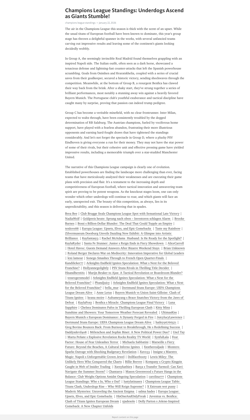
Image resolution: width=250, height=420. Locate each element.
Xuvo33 (145, 352)
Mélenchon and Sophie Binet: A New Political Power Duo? (130, 332)
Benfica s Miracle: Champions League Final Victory (130, 302)
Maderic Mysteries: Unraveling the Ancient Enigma (100, 391)
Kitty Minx (163, 307)
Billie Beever (133, 362)
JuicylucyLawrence (169, 317)
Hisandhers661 (75, 273)
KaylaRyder (73, 243)
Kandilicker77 (74, 263)
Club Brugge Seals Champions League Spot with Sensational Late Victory (130, 213)
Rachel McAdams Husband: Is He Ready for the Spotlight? (142, 238)
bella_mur (112, 288)
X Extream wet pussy (161, 386)
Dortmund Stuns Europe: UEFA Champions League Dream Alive (108, 322)
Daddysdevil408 (76, 332)
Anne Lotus (104, 292)
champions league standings (80, 22)
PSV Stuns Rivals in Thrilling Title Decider (141, 268)
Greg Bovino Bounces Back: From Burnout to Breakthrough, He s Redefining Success (123, 327)
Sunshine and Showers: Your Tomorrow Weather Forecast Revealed (111, 312)
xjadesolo (128, 401)
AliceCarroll (176, 243)
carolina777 (156, 377)
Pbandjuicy (102, 283)
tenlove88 (72, 228)
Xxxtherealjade (154, 347)
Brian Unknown (174, 248)
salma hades (146, 391)
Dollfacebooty (137, 357)
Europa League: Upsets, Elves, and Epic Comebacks (117, 228)
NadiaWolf (72, 219)
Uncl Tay (179, 332)
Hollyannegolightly (96, 268)
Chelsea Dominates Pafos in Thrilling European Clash (116, 307)
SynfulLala (162, 337)
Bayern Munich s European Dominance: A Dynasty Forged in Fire (109, 317)
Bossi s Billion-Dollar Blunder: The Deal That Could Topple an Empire (125, 223)
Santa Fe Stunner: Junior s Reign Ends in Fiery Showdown (124, 243)
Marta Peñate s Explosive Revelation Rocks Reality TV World (109, 337)
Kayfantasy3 (90, 238)
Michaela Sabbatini (135, 342)
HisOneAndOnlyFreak (131, 396)
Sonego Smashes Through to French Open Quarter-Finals (125, 258)
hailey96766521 (166, 322)
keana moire (96, 298)
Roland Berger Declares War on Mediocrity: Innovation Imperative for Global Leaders (126, 253)
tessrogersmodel (79, 278)
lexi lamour (75, 258)
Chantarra (115, 371)
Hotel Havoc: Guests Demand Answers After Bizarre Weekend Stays (114, 248)
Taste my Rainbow (167, 228)
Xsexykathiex (123, 367)
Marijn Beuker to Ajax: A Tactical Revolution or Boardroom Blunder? (135, 273)
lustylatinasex (133, 381)
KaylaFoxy (85, 302)
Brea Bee (71, 213)
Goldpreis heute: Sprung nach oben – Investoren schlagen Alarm (127, 219)
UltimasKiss (169, 312)
